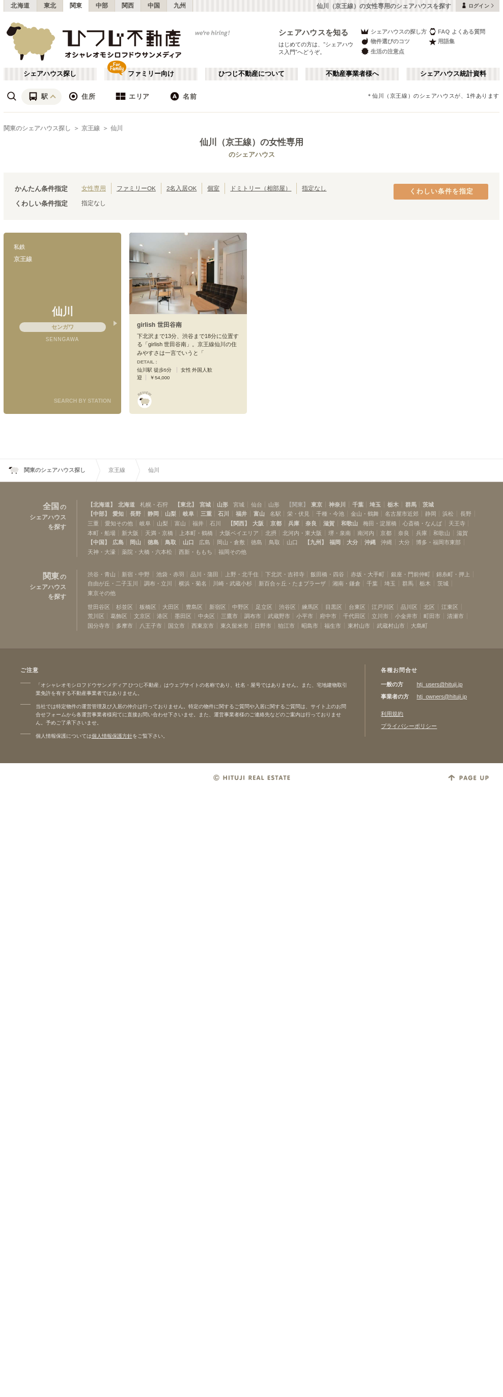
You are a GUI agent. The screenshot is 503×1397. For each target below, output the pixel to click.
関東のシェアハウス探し (37, 128)
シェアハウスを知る (313, 32)
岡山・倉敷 (231, 542)
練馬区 (310, 607)
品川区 (409, 607)
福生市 (332, 626)
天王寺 (457, 523)
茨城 (428, 504)
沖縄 (370, 542)
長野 (135, 514)
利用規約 (392, 714)
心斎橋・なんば (422, 523)
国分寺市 (99, 626)
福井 (241, 514)
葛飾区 (118, 616)
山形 (222, 504)
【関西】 (239, 523)
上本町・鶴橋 (196, 533)
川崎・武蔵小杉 (232, 583)
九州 (180, 5)
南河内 (365, 533)
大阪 (258, 523)
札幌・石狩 (154, 504)
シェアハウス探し (49, 73)
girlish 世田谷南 (159, 324)
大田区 (170, 607)
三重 (206, 514)
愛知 (118, 514)
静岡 (153, 514)
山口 (188, 542)
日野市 (263, 626)
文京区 (142, 616)
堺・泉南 (339, 533)
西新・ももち (195, 552)
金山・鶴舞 (365, 514)
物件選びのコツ (385, 41)
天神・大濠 (102, 552)
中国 (154, 5)
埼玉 (375, 504)
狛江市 (286, 626)
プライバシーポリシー (409, 726)
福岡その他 (232, 552)
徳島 (153, 542)
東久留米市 (234, 626)
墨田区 (183, 616)
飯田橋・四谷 (327, 574)
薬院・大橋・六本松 (147, 552)
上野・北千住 (242, 574)
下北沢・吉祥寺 (284, 574)
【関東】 (297, 504)
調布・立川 (158, 583)
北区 (429, 607)
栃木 (393, 504)
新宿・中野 (136, 574)
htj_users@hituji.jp (439, 684)
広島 (118, 542)
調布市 (252, 616)
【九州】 (315, 542)
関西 (128, 5)
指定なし (314, 188)
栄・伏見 (298, 514)
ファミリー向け (151, 73)
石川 (223, 514)
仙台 (256, 504)
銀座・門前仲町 (410, 574)
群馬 (410, 504)
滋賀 (328, 523)
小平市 (304, 616)
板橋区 (147, 607)
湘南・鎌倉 (346, 583)
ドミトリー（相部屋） (260, 188)
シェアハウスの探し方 (393, 31)
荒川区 (96, 616)
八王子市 (150, 626)
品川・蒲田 (204, 574)
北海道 (20, 5)
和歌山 (349, 523)
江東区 (449, 607)
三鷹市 (229, 616)
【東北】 (186, 504)
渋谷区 (287, 607)
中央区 (206, 616)
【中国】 (99, 542)
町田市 (432, 616)
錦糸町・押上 (453, 574)
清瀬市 (455, 616)
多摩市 (124, 626)
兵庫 (293, 523)
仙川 (116, 128)
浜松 (448, 514)
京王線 (90, 128)
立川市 (380, 616)
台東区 (357, 607)
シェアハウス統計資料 (453, 73)
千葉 (358, 504)
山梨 (170, 514)
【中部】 (99, 514)
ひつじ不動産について (251, 73)
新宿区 (217, 607)
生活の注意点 (382, 51)
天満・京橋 (159, 533)
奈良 (311, 523)
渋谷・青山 (102, 574)
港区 (162, 616)
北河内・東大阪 (302, 533)
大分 (352, 542)
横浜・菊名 (193, 583)
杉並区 (124, 607)
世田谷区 (99, 607)
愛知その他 (119, 523)
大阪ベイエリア (239, 533)
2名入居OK (181, 188)
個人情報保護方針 (112, 736)
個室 (213, 188)
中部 (102, 5)
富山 (259, 514)
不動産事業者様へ (352, 73)
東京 (316, 504)
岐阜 (188, 514)
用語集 (442, 41)
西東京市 (202, 626)
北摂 (270, 533)
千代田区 (354, 616)
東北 (50, 5)
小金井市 (406, 616)
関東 (76, 5)
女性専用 (93, 188)
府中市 (328, 616)
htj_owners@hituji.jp (441, 696)
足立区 (264, 607)
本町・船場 (102, 533)
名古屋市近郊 (401, 514)
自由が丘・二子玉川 (113, 583)
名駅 (275, 514)
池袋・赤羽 (170, 574)
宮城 (205, 504)
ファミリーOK (136, 188)
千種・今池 (330, 514)
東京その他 (102, 593)
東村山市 (359, 626)
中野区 (240, 607)
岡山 (135, 542)
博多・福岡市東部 (438, 542)
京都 (276, 523)
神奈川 (337, 504)
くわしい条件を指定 (441, 191)
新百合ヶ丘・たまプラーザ (292, 583)
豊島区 (194, 607)
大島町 (419, 626)
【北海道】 (102, 504)
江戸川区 (383, 607)
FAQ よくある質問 (457, 31)
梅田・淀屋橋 (380, 523)
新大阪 (130, 533)
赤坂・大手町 (367, 574)
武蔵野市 (279, 616)
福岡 (335, 542)
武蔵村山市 (391, 626)
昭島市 (309, 626)
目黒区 (333, 607)
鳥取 (170, 542)
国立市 (176, 626)
